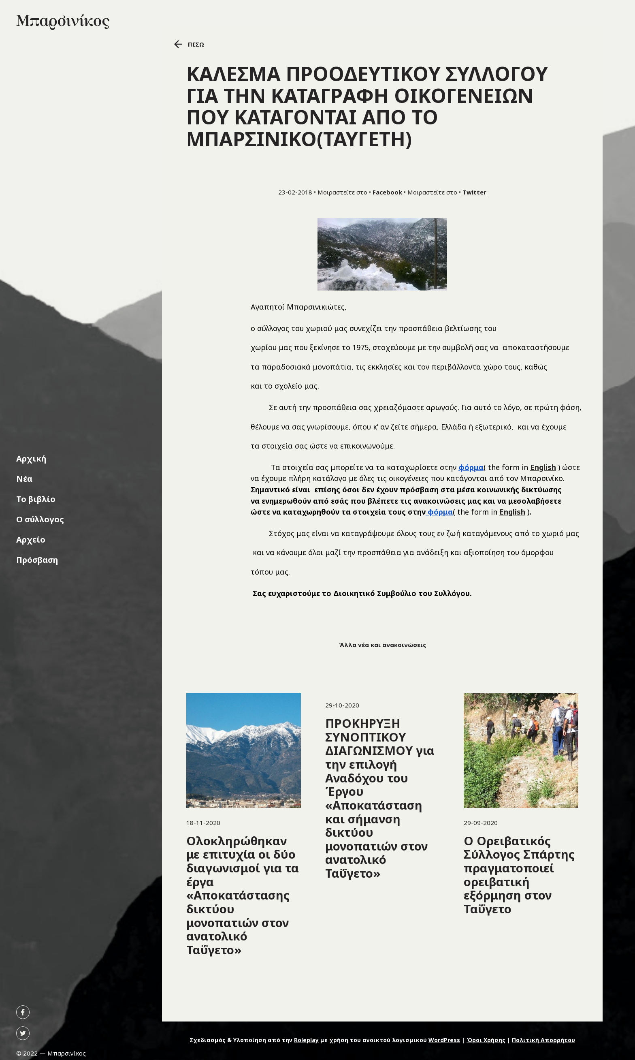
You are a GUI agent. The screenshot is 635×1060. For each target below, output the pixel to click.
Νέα (24, 478)
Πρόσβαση (37, 559)
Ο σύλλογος (40, 519)
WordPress (444, 1040)
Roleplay (306, 1040)
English (543, 467)
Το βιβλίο (35, 499)
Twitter (474, 192)
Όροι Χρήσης (486, 1040)
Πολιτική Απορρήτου (543, 1040)
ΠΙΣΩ (189, 44)
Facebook (388, 192)
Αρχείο (30, 539)
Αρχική (31, 458)
